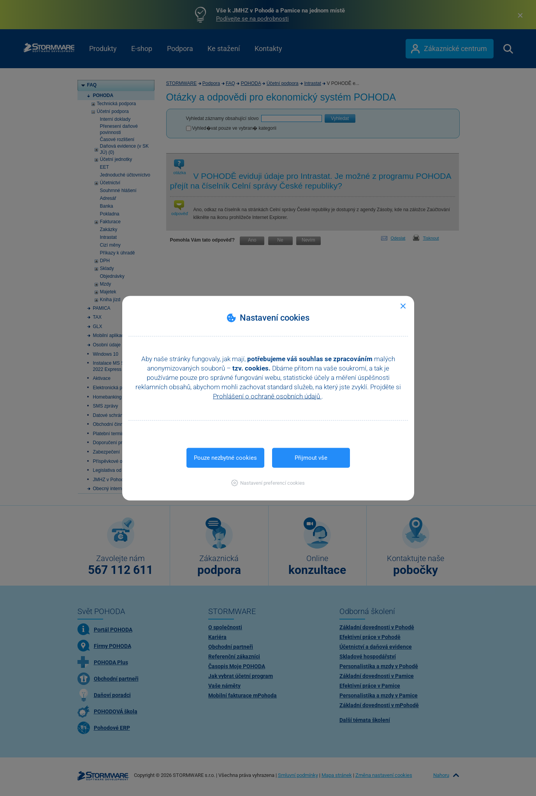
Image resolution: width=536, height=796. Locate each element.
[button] (268, 482)
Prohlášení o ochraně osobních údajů (267, 396)
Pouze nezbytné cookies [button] (225, 457)
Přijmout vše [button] (311, 457)
